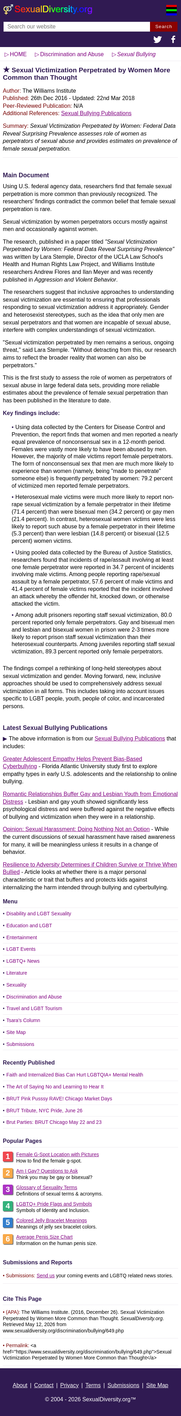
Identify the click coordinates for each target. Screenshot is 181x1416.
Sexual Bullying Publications (96, 113)
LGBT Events (21, 949)
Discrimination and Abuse (34, 997)
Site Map (16, 1032)
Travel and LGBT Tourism (34, 1008)
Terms (93, 1385)
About (20, 1385)
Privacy (69, 1385)
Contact (44, 1385)
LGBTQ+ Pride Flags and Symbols (54, 1204)
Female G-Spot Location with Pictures (57, 1154)
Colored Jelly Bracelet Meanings (51, 1220)
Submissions (20, 1044)
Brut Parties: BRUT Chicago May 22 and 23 (54, 1122)
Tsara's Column (23, 1020)
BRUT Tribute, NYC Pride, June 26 (44, 1110)
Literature (16, 973)
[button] (158, 40)
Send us (46, 1275)
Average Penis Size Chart (44, 1237)
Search (163, 26)
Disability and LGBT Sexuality (38, 913)
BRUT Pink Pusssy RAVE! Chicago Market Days (59, 1098)
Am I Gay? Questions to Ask (47, 1171)
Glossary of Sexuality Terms (46, 1187)
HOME (18, 54)
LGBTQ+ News (23, 961)
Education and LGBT (29, 925)
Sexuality (16, 985)
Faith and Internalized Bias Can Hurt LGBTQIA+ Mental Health (74, 1075)
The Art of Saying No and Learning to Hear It (55, 1086)
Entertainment (21, 937)
